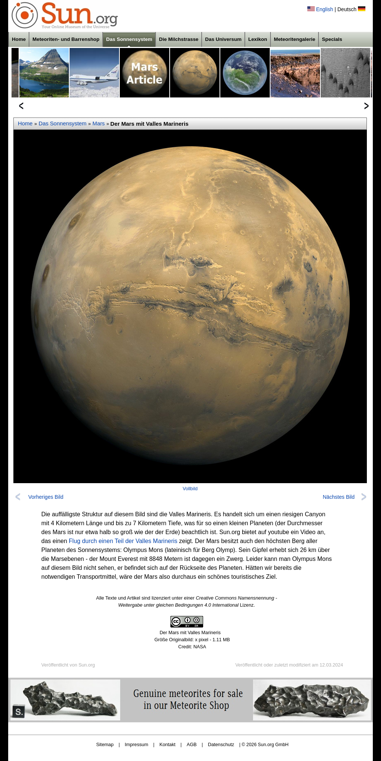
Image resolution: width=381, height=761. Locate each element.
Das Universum (223, 39)
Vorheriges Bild (45, 497)
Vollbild (190, 488)
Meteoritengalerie (294, 39)
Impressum (136, 744)
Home (19, 39)
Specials (332, 39)
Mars (99, 123)
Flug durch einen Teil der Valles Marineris (123, 541)
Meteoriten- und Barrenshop (65, 39)
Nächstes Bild (339, 497)
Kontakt (167, 744)
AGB (192, 744)
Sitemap (105, 744)
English (324, 9)
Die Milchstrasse (178, 39)
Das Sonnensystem (129, 39)
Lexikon (257, 39)
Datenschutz (221, 744)
